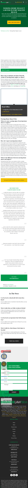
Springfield (11, 402)
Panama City (21, 398)
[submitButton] (14, 380)
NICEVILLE (14, 448)
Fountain (3, 404)
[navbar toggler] (26, 2)
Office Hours (6, 103)
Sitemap (14, 424)
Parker (18, 402)
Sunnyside (15, 402)
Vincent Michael (10, 273)
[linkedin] (14, 463)
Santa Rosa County (8, 401)
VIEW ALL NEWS (14, 329)
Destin (16, 395)
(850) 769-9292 (14, 445)
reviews (12, 74)
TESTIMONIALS (14, 266)
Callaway (14, 405)
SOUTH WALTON (14, 455)
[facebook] (11, 463)
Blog (14, 422)
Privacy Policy (14, 426)
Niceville (24, 395)
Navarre (22, 397)
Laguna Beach (23, 402)
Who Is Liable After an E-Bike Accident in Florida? (13, 296)
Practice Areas (14, 415)
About (14, 413)
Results (14, 417)
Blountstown (23, 404)
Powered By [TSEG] (14, 485)
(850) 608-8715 (14, 460)
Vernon (11, 404)
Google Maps (22, 74)
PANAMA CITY (14, 440)
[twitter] (16, 463)
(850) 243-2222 (18, 2)
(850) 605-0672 (14, 452)
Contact (14, 419)
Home (14, 411)
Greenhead (8, 404)
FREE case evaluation (15, 73)
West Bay (19, 404)
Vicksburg (15, 404)
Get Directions (17, 103)
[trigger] (23, 2)
